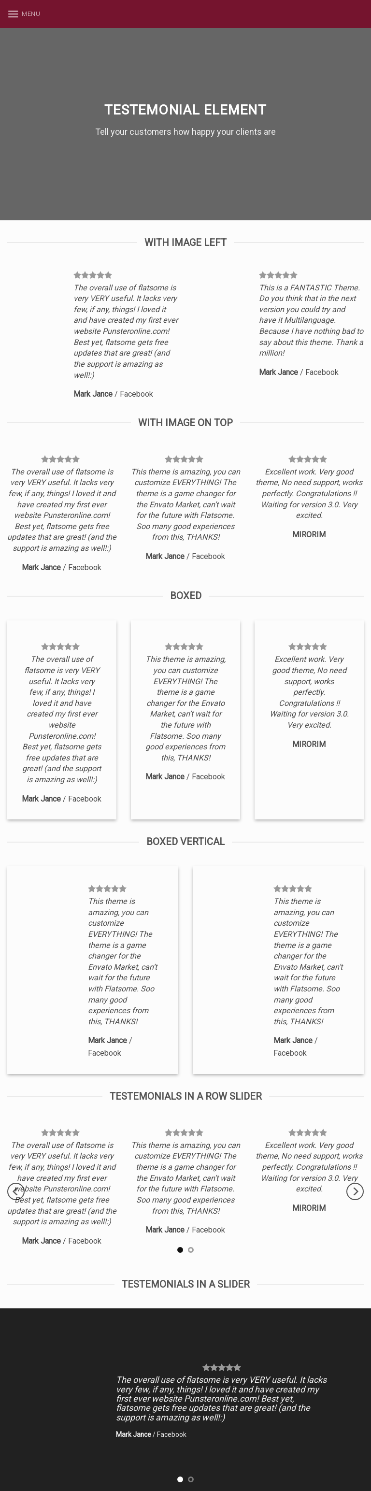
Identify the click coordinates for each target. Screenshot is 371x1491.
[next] (355, 1191)
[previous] (16, 1191)
